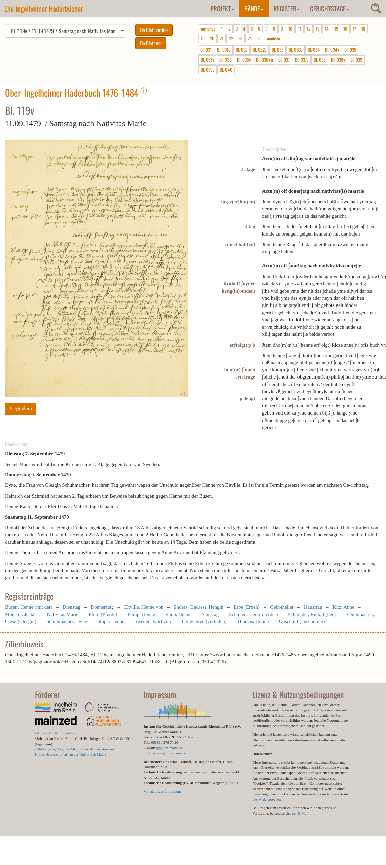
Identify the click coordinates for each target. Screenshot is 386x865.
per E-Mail (300, 813)
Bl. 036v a (264, 59)
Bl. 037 (284, 59)
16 (345, 28)
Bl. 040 (226, 69)
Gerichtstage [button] (329, 8)
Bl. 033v (295, 49)
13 (317, 28)
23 (240, 38)
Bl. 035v (207, 59)
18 (363, 28)
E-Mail (231, 783)
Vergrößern (20, 408)
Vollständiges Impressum (162, 791)
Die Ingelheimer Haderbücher (44, 8)
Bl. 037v (301, 59)
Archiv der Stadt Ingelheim (57, 733)
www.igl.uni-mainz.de (169, 753)
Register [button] (287, 8)
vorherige (208, 28)
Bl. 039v (207, 69)
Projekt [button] (222, 8)
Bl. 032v (259, 49)
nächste (273, 38)
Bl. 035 (350, 49)
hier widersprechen (266, 799)
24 (250, 38)
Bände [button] (254, 8)
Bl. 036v (244, 59)
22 (231, 38)
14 (327, 28)
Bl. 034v (332, 49)
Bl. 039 (356, 59)
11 (299, 28)
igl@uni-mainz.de (169, 748)
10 (290, 28)
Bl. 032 (241, 49)
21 (221, 38)
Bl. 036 (225, 59)
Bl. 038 (320, 59)
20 (212, 38)
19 (203, 38)
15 (336, 28)
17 (354, 28)
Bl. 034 (314, 49)
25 (259, 38)
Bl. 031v (223, 49)
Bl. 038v (338, 59)
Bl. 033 (277, 49)
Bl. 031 (206, 49)
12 (308, 28)
